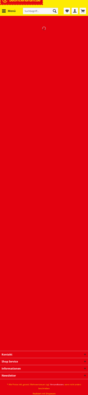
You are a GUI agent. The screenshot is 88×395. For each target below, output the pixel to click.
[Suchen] (54, 11)
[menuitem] (8, 11)
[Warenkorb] (83, 11)
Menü (9, 10)
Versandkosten (57, 384)
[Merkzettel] (67, 11)
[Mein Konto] (75, 11)
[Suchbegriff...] (40, 11)
